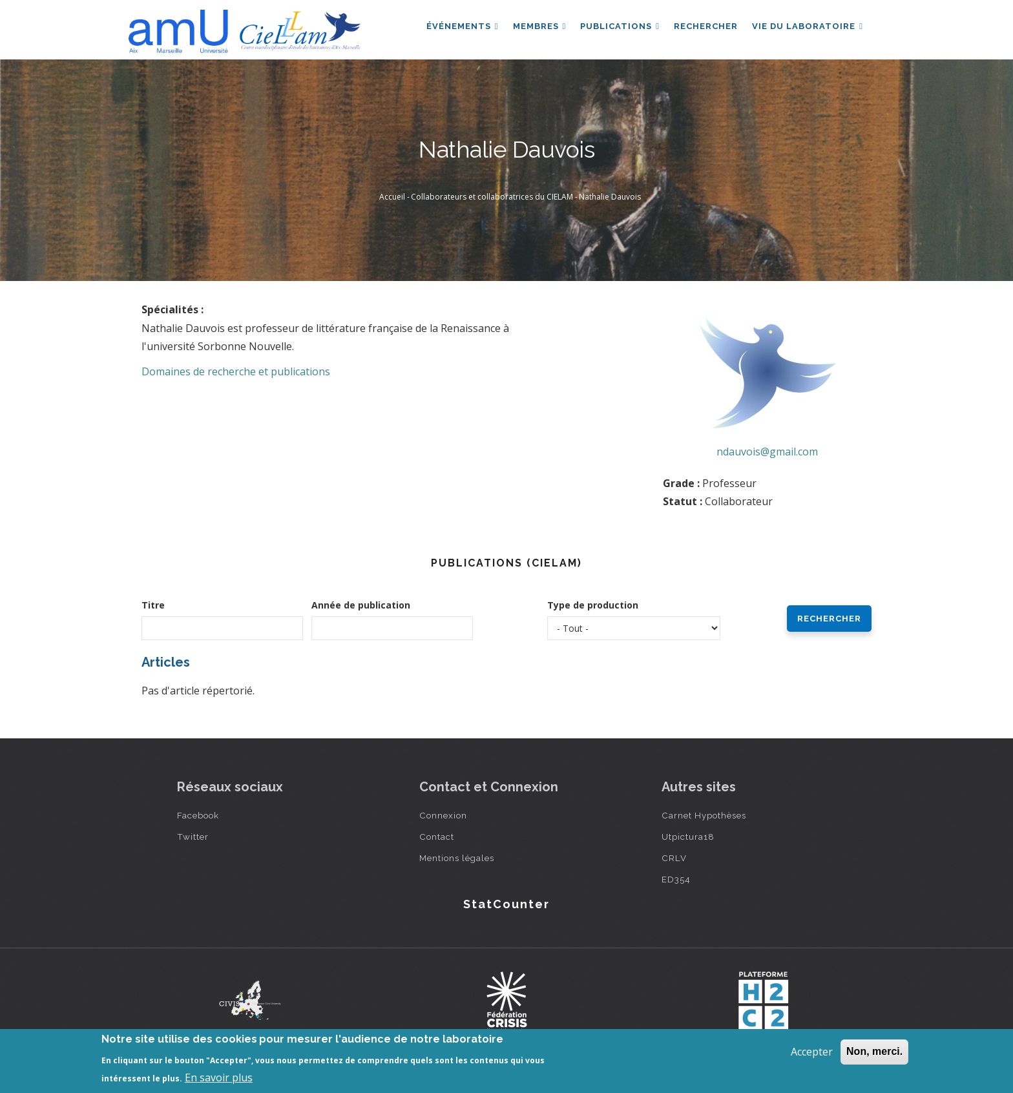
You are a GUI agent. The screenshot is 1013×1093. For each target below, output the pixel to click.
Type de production (592, 605)
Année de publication (360, 605)
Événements (457, 28)
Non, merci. (874, 1051)
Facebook (198, 815)
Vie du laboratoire (806, 28)
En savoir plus (219, 1077)
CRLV (674, 858)
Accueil (392, 196)
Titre (153, 605)
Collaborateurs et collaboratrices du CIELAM (492, 196)
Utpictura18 (688, 836)
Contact (436, 836)
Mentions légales (456, 858)
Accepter (812, 1052)
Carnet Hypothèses (704, 815)
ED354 (676, 879)
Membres (535, 28)
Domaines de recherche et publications (235, 371)
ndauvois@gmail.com (767, 451)
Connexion (443, 815)
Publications (616, 28)
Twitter (193, 836)
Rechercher (704, 28)
